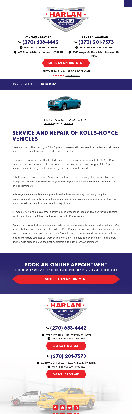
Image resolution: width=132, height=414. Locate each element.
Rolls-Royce (48, 84)
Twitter (69, 407)
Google (62, 407)
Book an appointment (66, 63)
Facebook (55, 407)
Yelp (76, 407)
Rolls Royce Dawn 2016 (54, 120)
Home (15, 84)
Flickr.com (68, 123)
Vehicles (30, 84)
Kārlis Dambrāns (76, 120)
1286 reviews (72, 75)
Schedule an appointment (66, 279)
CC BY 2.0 (49, 123)
